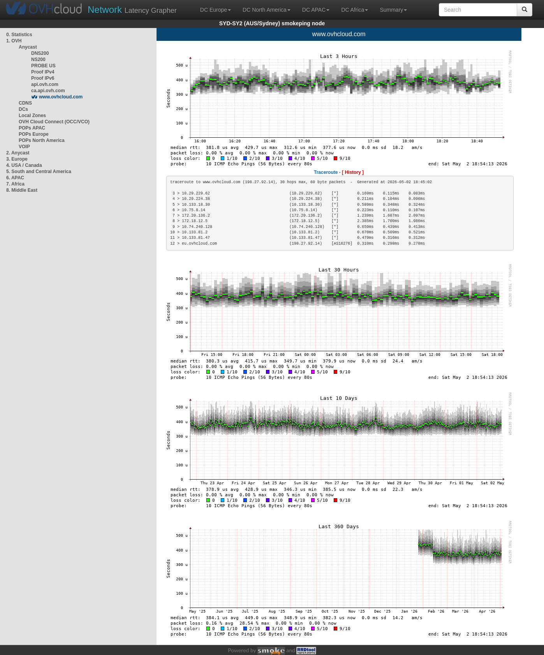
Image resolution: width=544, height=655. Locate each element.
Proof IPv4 (42, 72)
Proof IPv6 (42, 78)
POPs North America (42, 140)
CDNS (25, 103)
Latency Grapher (132, 9)
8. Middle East (21, 190)
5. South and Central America (38, 171)
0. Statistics (19, 34)
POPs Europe (34, 134)
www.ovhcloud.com (61, 97)
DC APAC (315, 10)
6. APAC (15, 177)
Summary (393, 10)
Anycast (28, 47)
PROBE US (43, 65)
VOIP (24, 146)
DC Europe (215, 10)
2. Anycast (18, 153)
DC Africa (354, 10)
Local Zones (32, 115)
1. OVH (13, 41)
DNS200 (40, 53)
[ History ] (353, 172)
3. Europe (17, 159)
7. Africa (15, 184)
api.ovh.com (44, 84)
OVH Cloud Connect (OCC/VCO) (54, 121)
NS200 (38, 59)
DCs (23, 109)
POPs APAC (32, 128)
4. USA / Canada (24, 165)
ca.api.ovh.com (48, 90)
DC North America (266, 10)
